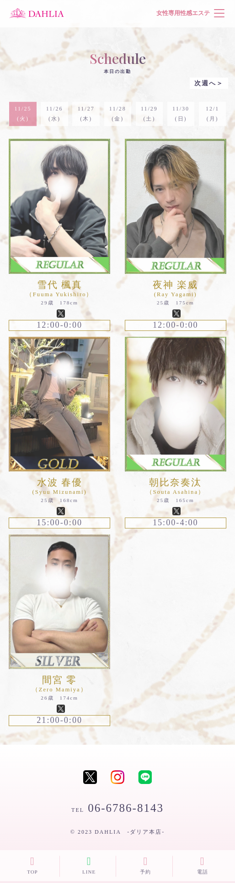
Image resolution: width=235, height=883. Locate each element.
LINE (89, 864)
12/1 (212, 117)
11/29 (149, 117)
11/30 (180, 117)
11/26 (54, 117)
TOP (32, 864)
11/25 (22, 117)
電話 (202, 864)
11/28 (117, 117)
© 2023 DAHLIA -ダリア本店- (117, 832)
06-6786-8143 (117, 808)
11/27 (85, 117)
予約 (145, 864)
